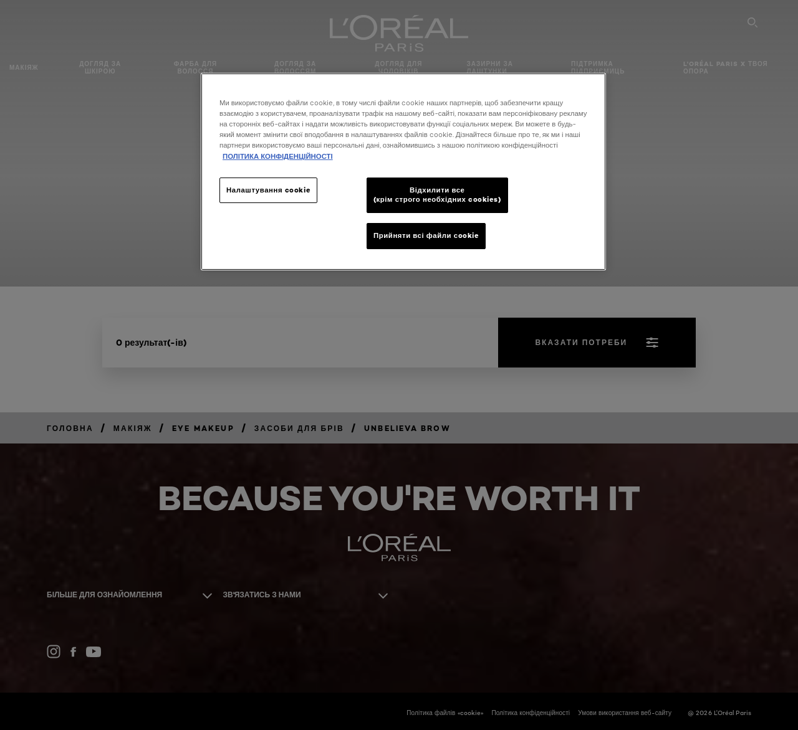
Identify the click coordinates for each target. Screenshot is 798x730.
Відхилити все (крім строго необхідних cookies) (437, 195)
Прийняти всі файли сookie (426, 235)
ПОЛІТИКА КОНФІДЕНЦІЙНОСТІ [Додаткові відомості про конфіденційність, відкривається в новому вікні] (278, 156)
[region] (403, 171)
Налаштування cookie (268, 190)
